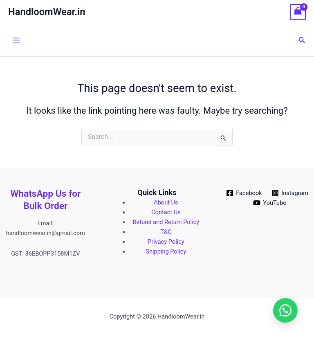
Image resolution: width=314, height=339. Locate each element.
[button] (302, 40)
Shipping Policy (166, 251)
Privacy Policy (166, 241)
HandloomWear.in (46, 12)
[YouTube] (270, 203)
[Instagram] (289, 193)
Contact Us (166, 212)
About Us (166, 202)
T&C (165, 232)
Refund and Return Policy (166, 222)
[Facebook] (244, 193)
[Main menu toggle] (16, 40)
